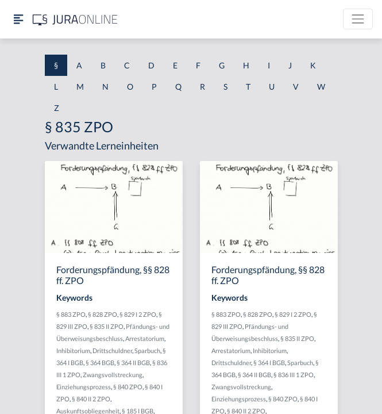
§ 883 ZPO (71, 314)
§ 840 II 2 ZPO (91, 398)
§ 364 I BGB (269, 362)
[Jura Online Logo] (75, 19)
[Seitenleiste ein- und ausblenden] (18, 19)
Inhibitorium (73, 350)
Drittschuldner (112, 350)
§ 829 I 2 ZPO (137, 314)
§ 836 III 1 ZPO (293, 374)
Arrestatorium (144, 338)
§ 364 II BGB (133, 362)
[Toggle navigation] (358, 19)
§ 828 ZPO (102, 314)
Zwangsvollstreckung (112, 374)
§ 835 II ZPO (107, 326)
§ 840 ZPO (127, 386)
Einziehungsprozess (83, 386)
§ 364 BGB (100, 362)
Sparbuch (147, 350)
